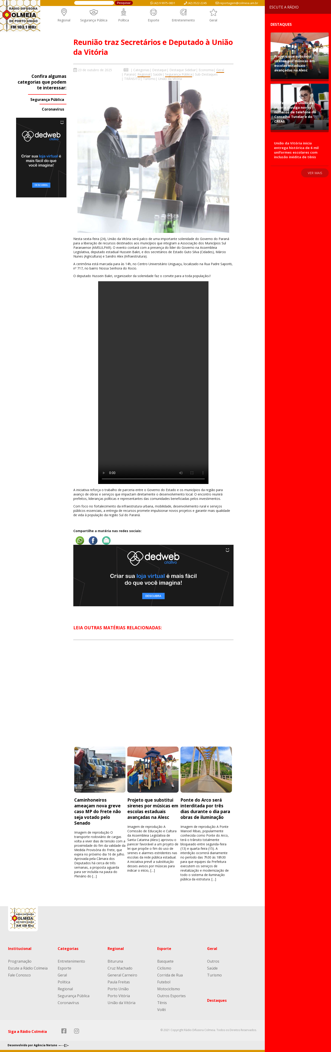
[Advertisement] (153, 697)
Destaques (217, 1000)
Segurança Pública (93, 20)
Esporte (153, 20)
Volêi (161, 1009)
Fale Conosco (19, 974)
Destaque (159, 70)
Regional (63, 20)
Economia (206, 70)
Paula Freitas (119, 981)
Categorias (141, 70)
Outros (213, 961)
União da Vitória (170, 78)
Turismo (149, 78)
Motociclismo (168, 988)
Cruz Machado (120, 967)
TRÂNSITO (132, 78)
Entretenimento (183, 20)
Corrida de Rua (170, 974)
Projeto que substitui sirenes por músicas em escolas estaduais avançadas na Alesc (152, 808)
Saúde (157, 74)
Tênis (162, 1002)
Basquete (165, 961)
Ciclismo (164, 967)
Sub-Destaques (206, 74)
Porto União (118, 988)
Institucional (19, 948)
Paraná (129, 74)
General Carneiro (122, 974)
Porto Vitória (119, 995)
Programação (19, 961)
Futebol (163, 981)
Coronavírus (53, 109)
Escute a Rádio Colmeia (28, 967)
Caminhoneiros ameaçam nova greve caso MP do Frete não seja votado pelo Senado (97, 811)
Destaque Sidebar (182, 70)
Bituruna (115, 961)
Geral (213, 20)
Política (123, 20)
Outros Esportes (171, 995)
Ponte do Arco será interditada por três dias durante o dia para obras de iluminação (205, 808)
